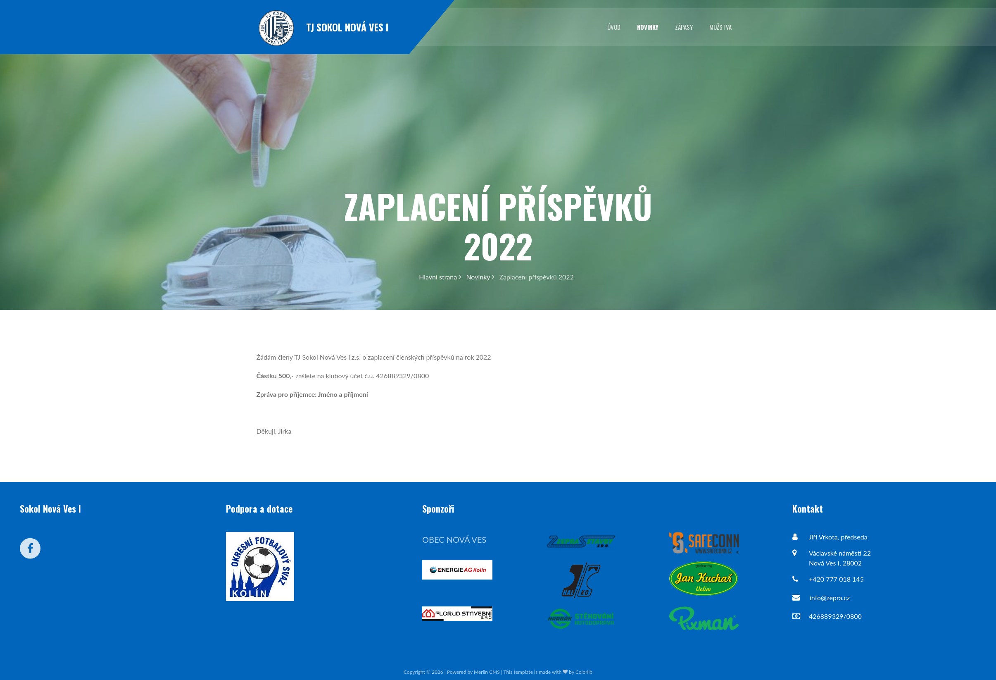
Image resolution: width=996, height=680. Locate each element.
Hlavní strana (440, 277)
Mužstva (720, 26)
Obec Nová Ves (454, 539)
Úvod (613, 26)
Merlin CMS (487, 672)
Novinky (647, 26)
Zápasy (684, 26)
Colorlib (583, 672)
